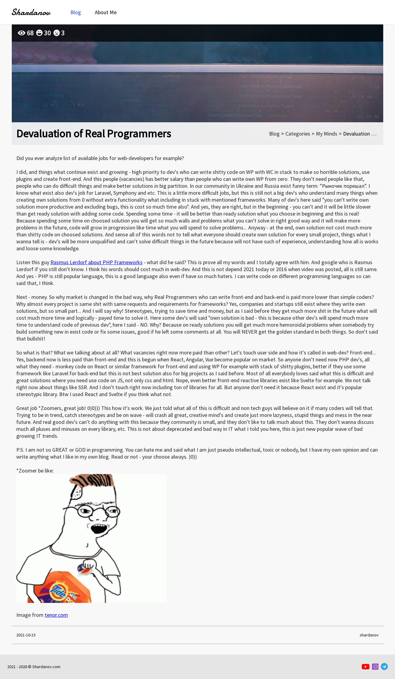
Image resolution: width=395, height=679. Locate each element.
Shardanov (30, 12)
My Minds (326, 133)
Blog (75, 12)
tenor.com (56, 614)
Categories (297, 133)
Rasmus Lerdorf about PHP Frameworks (96, 262)
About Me (106, 12)
